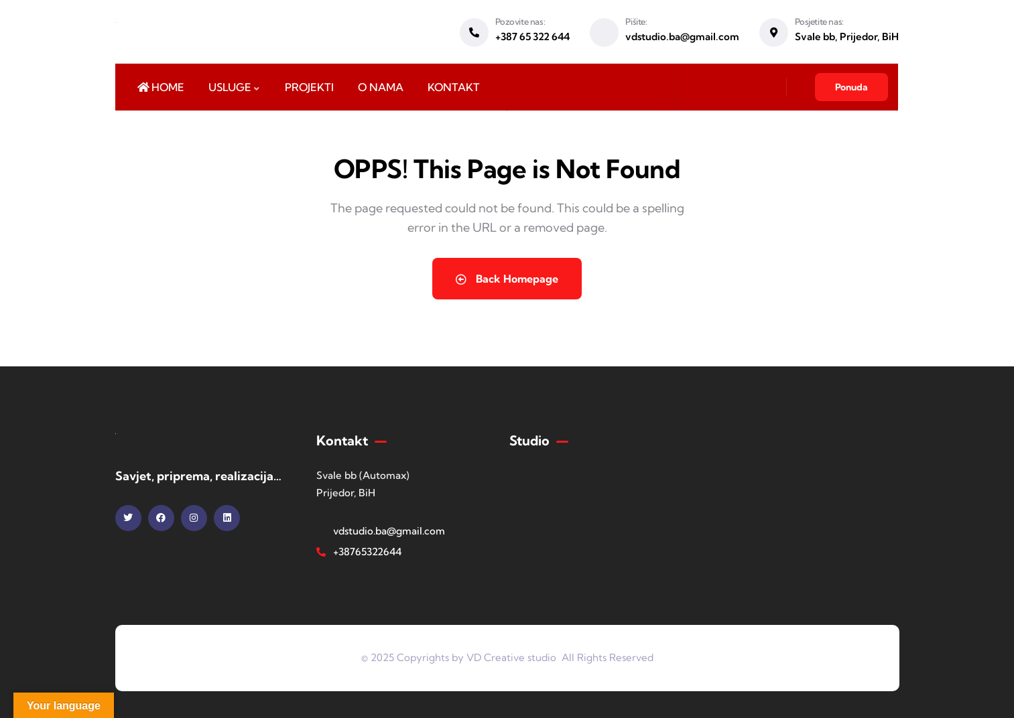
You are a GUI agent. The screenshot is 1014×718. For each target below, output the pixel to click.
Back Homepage (507, 278)
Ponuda (851, 87)
